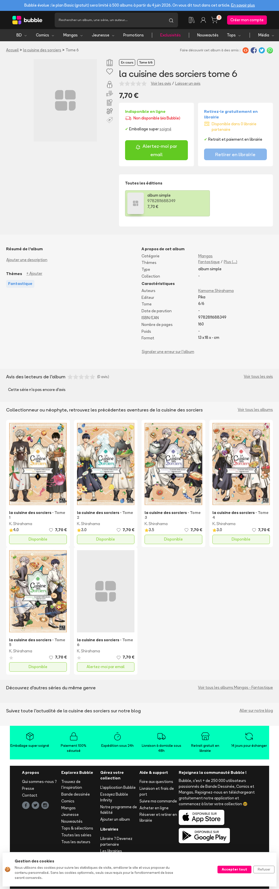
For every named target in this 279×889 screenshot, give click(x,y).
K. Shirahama (20, 524)
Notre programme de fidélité (118, 810)
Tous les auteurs (75, 842)
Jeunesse (103, 35)
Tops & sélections (77, 828)
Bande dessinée (75, 794)
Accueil (12, 50)
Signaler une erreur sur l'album (168, 352)
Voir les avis (161, 83)
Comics (45, 35)
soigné (165, 129)
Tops (234, 35)
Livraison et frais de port (157, 792)
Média (266, 35)
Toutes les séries (76, 835)
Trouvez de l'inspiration (71, 785)
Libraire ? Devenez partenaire (116, 842)
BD (21, 35)
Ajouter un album (115, 819)
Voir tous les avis (258, 377)
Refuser (264, 869)
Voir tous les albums (255, 410)
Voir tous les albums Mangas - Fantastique (235, 688)
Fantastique (209, 262)
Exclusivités (170, 35)
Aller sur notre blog (256, 711)
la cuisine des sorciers (42, 50)
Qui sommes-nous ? (39, 782)
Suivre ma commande (158, 801)
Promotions (133, 35)
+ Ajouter (34, 274)
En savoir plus (243, 5)
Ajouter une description (26, 260)
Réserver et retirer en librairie (158, 818)
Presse (28, 789)
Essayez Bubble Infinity (114, 797)
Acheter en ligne (154, 808)
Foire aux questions (156, 782)
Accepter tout (234, 869)
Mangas (73, 35)
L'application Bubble (118, 787)
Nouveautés (207, 35)
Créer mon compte (247, 20)
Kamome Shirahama (216, 291)
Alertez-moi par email (156, 150)
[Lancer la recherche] (171, 20)
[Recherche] (109, 20)
